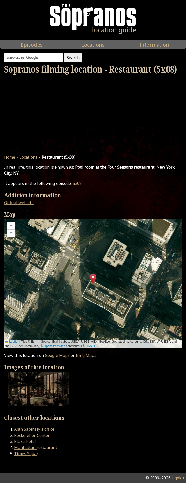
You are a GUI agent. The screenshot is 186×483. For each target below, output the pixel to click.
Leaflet (11, 341)
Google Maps (57, 355)
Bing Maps (86, 355)
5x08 (77, 183)
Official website (19, 202)
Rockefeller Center (32, 435)
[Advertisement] (93, 114)
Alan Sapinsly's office (34, 429)
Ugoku (178, 478)
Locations (28, 157)
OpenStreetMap (54, 346)
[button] (93, 278)
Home (9, 157)
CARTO (91, 346)
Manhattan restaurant (35, 447)
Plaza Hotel (25, 441)
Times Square (27, 453)
